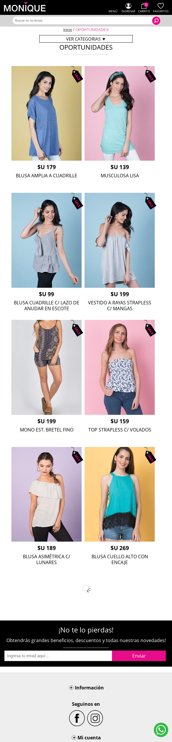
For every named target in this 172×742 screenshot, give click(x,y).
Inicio (67, 29)
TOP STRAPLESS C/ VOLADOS (119, 430)
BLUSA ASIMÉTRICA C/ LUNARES (46, 559)
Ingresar (128, 11)
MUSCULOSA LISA (120, 175)
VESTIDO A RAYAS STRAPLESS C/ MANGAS (119, 305)
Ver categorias (86, 39)
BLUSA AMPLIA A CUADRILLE (46, 175)
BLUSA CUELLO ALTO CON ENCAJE (120, 559)
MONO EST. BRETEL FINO (46, 430)
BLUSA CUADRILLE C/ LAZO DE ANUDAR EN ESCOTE (46, 305)
